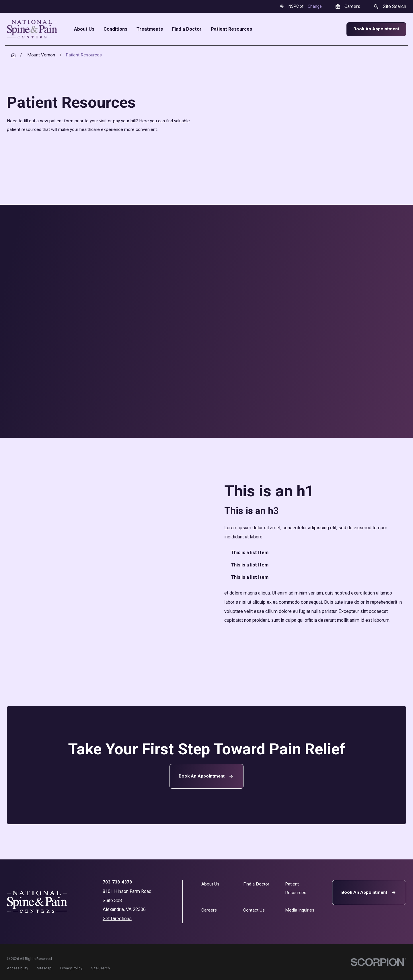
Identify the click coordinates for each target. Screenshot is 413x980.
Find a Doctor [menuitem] (187, 29)
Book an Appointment (207, 776)
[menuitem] (17, 968)
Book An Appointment (376, 29)
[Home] (32, 29)
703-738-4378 (117, 882)
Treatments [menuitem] (150, 29)
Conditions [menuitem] (115, 29)
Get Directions (117, 918)
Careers (209, 910)
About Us (210, 884)
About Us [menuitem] (84, 29)
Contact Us (254, 910)
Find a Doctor (256, 884)
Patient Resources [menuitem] (231, 29)
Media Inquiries (299, 910)
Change (315, 6)
